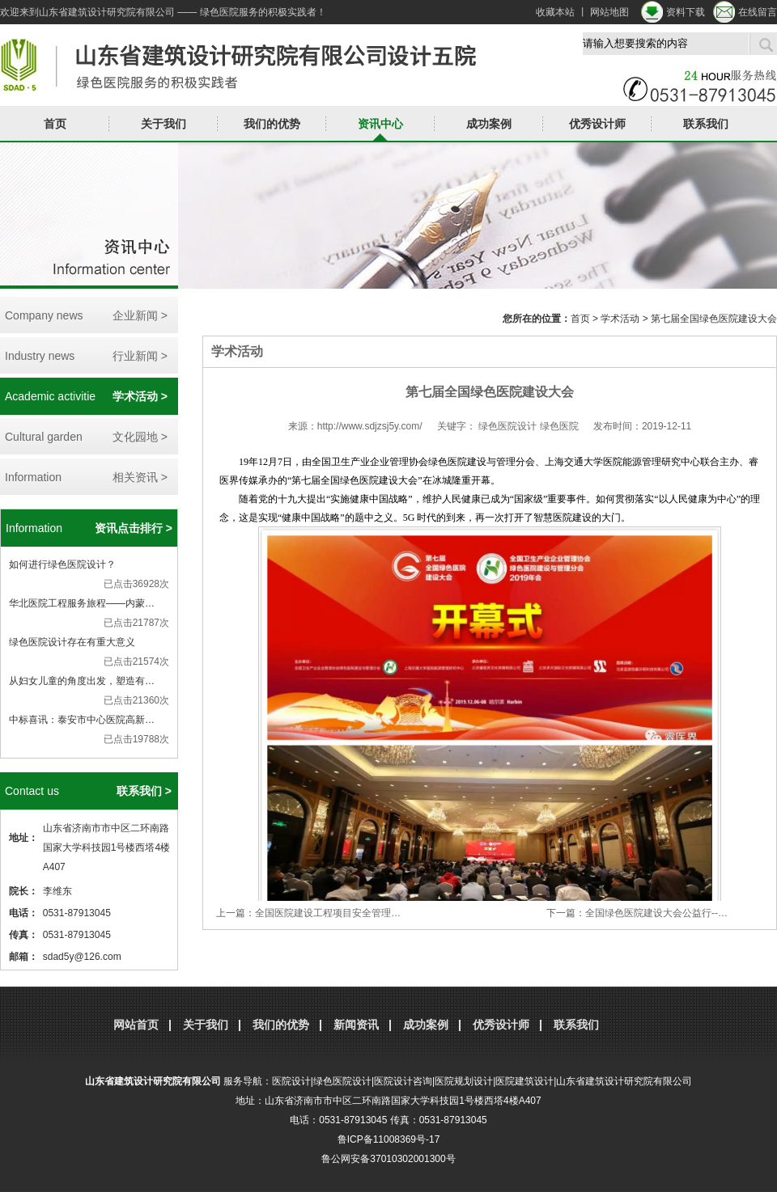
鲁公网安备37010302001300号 (388, 1159)
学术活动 (620, 318)
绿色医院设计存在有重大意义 (72, 642)
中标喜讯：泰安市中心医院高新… (82, 719)
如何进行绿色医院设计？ (62, 564)
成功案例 (489, 123)
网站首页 (136, 1024)
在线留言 (757, 12)
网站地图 (609, 12)
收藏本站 (555, 12)
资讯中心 (380, 123)
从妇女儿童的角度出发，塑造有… (82, 681)
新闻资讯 (356, 1024)
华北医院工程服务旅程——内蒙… (82, 603)
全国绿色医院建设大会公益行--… (656, 913)
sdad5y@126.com (82, 956)
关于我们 (163, 123)
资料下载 (685, 12)
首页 (55, 123)
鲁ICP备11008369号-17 (389, 1139)
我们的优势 (272, 123)
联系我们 (705, 123)
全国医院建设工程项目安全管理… (328, 913)
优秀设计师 (597, 123)
